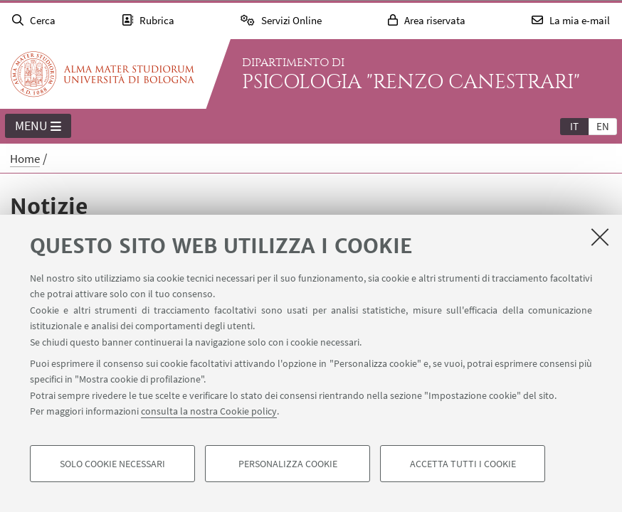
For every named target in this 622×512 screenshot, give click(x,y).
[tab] (574, 126)
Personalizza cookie (287, 463)
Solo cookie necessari (112, 463)
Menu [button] (38, 126)
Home (25, 158)
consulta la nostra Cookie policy (209, 411)
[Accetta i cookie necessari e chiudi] (600, 236)
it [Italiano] (574, 126)
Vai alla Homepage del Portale (102, 74)
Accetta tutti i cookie (463, 463)
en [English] (602, 126)
